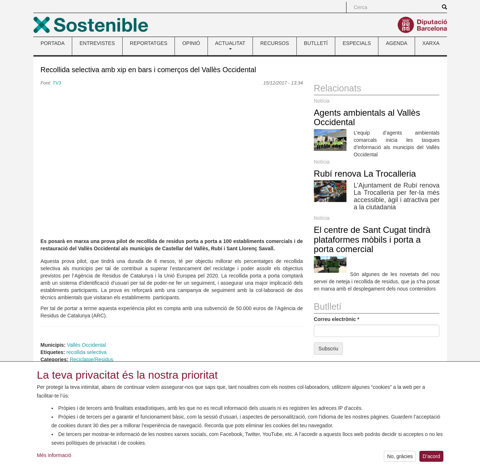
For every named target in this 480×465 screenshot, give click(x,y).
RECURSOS (274, 43)
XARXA (430, 43)
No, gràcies (400, 458)
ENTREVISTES (97, 43)
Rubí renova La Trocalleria (365, 173)
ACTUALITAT (230, 45)
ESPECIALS (356, 43)
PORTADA (53, 43)
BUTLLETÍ (316, 43)
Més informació (54, 457)
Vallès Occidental (86, 345)
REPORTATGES (148, 43)
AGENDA (396, 43)
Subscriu (328, 348)
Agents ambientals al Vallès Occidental (367, 117)
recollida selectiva (86, 352)
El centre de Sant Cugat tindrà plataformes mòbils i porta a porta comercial (372, 239)
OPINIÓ (191, 43)
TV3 (57, 83)
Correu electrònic (336, 319)
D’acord (431, 458)
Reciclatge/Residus (91, 359)
